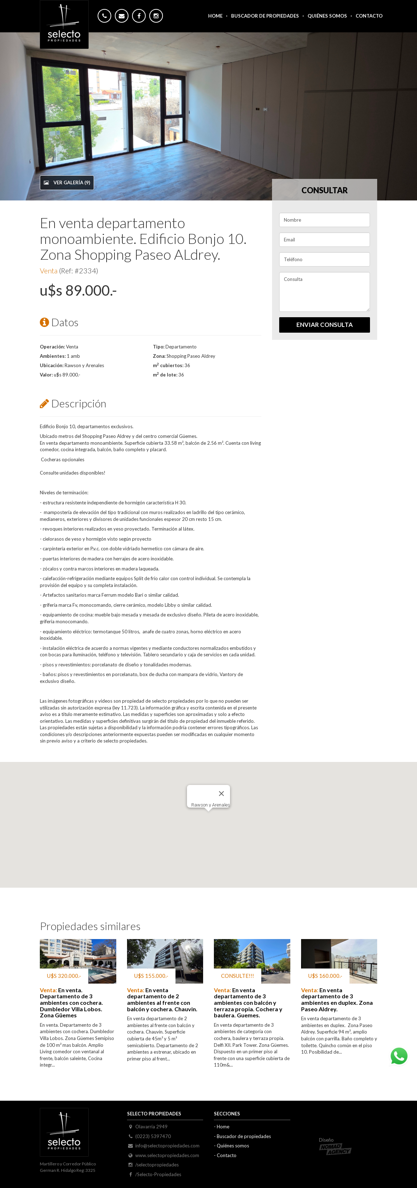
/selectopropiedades (157, 1165)
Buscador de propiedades (244, 1136)
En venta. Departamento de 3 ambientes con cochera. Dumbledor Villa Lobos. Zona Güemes (71, 1002)
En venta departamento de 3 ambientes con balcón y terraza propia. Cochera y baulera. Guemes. (248, 1002)
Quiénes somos (327, 16)
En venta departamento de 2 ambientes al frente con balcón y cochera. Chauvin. (162, 999)
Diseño (335, 1146)
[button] (208, 818)
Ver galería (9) (67, 182)
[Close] (221, 793)
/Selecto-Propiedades (158, 1174)
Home (215, 16)
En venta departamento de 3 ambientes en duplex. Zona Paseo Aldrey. (337, 999)
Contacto (369, 16)
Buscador (265, 16)
